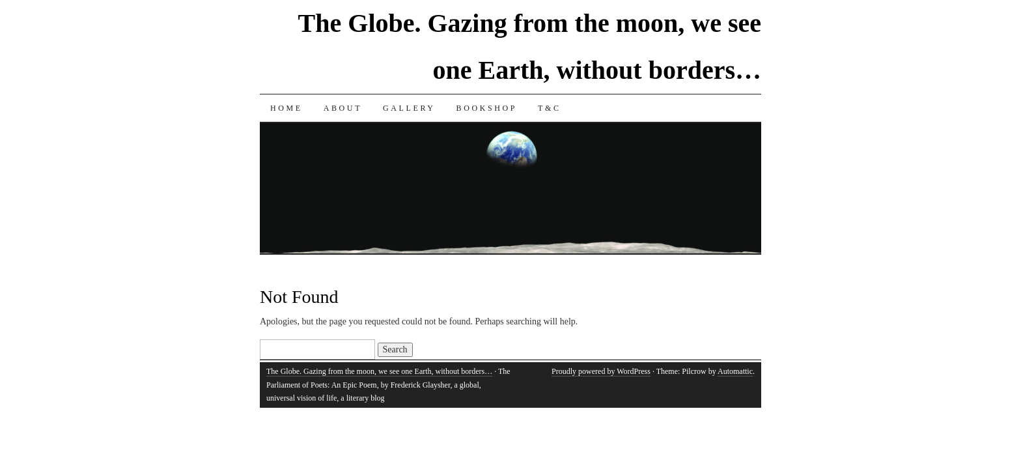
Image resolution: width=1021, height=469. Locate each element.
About (343, 108)
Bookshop (486, 108)
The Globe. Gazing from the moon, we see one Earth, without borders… (379, 371)
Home (286, 108)
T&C (549, 108)
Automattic (735, 371)
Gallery (409, 108)
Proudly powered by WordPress (601, 371)
